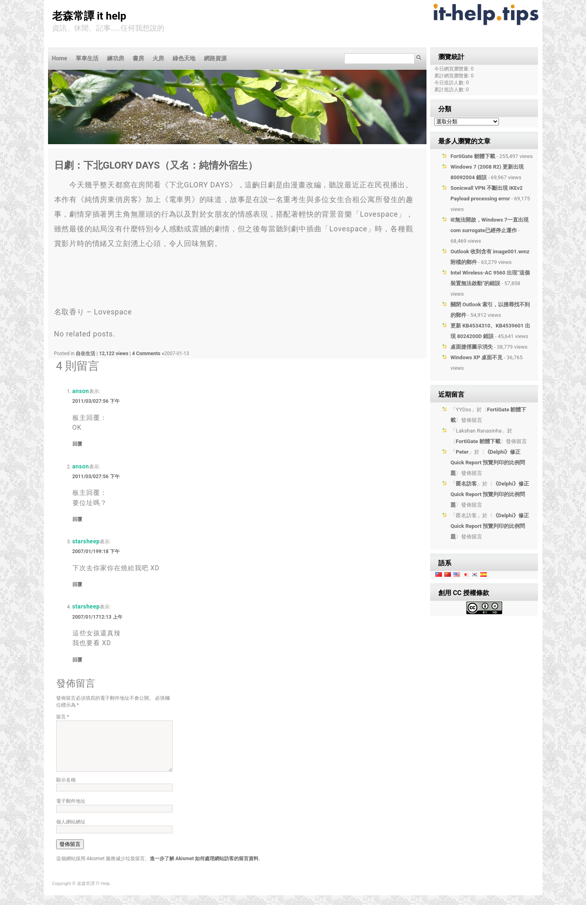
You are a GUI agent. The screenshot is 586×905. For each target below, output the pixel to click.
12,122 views (114, 353)
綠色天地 (184, 58)
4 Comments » (148, 353)
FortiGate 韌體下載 (472, 156)
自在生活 (85, 353)
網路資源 (215, 58)
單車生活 (87, 58)
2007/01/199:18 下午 (96, 551)
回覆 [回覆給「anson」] (77, 444)
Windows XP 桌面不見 (476, 357)
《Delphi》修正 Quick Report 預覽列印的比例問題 (487, 462)
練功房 (115, 58)
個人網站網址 (70, 832)
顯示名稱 (66, 790)
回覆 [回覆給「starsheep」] (77, 584)
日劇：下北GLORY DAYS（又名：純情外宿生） (156, 165)
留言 (62, 717)
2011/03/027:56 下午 (96, 401)
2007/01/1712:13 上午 (97, 617)
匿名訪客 (466, 484)
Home (59, 58)
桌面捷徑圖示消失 (471, 347)
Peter (462, 452)
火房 (158, 58)
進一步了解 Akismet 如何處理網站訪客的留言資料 (204, 868)
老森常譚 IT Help (89, 16)
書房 (138, 58)
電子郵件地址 (70, 811)
